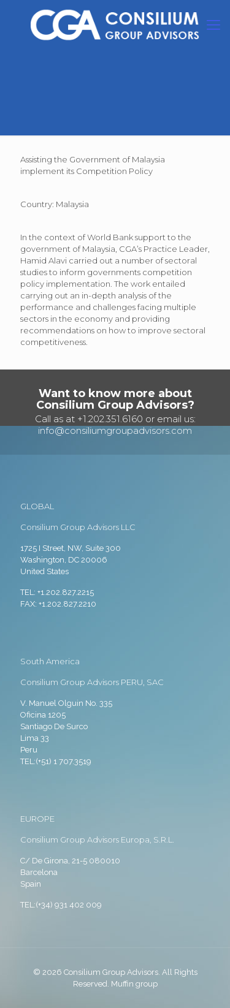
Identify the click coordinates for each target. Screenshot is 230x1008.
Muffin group (134, 983)
